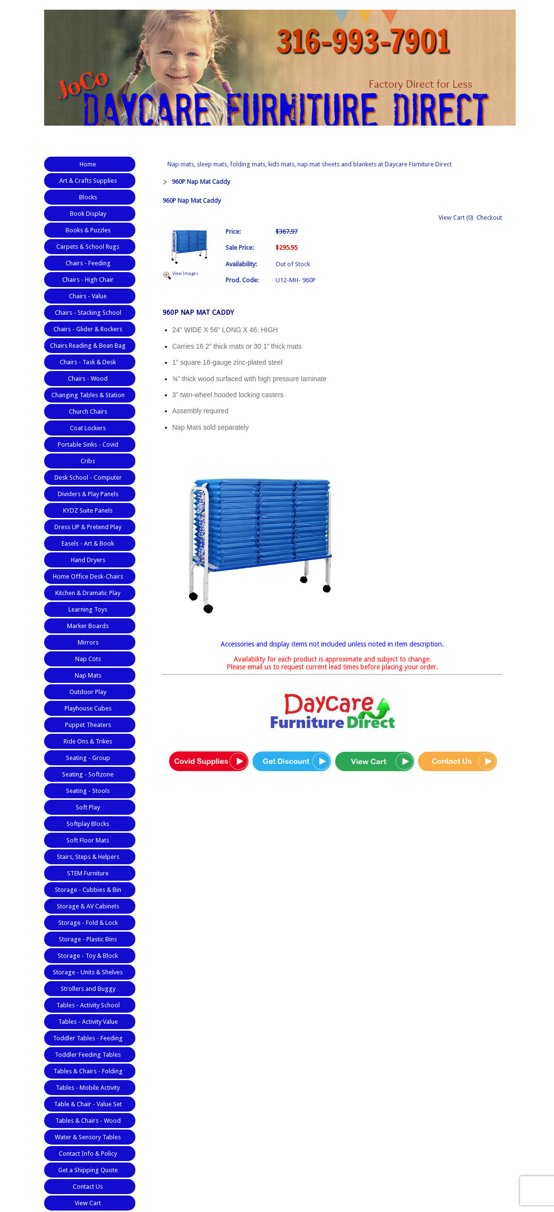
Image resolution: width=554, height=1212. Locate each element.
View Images (185, 273)
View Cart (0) (456, 217)
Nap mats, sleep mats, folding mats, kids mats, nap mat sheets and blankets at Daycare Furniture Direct (309, 164)
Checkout (489, 217)
